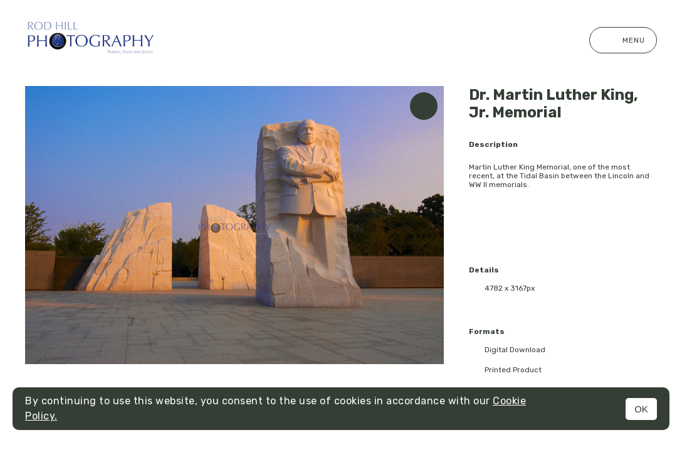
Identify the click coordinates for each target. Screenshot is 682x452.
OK (641, 409)
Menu (623, 40)
